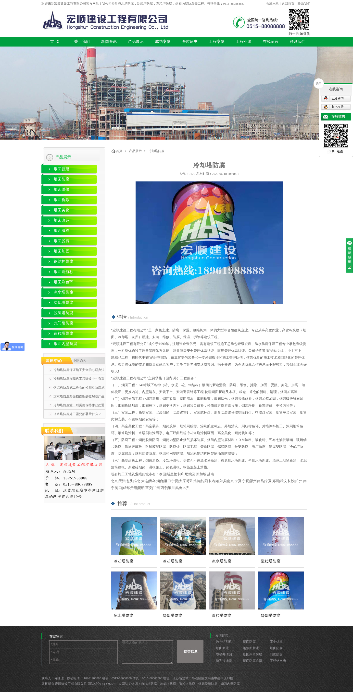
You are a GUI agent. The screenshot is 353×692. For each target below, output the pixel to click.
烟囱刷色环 (63, 282)
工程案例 (217, 41)
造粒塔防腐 (63, 333)
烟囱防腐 (61, 179)
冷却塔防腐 (63, 302)
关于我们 (82, 41)
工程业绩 (244, 41)
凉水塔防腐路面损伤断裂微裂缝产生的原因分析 (78, 400)
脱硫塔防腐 (63, 313)
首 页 (55, 41)
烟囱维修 (61, 189)
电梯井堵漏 (224, 654)
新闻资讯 (109, 41)
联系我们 (304, 3)
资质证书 (190, 41)
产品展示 (136, 41)
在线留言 (270, 41)
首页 (119, 151)
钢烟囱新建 (251, 648)
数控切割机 (224, 642)
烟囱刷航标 (63, 272)
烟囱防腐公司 (252, 661)
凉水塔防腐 (63, 292)
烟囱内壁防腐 (65, 344)
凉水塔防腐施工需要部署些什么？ (77, 414)
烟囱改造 (61, 220)
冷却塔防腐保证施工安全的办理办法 (78, 370)
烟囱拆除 (61, 200)
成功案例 (163, 41)
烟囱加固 (61, 251)
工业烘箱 (276, 642)
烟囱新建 (61, 169)
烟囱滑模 (61, 230)
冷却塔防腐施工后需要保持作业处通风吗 (78, 409)
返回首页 (288, 3)
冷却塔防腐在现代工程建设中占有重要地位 (78, 383)
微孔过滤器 (224, 661)
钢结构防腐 (63, 261)
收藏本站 (272, 3)
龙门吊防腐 (63, 323)
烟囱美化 (61, 210)
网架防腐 (276, 654)
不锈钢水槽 (278, 661)
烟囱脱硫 (61, 241)
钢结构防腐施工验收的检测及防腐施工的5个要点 (78, 392)
